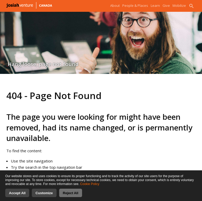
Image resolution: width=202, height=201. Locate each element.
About (115, 5)
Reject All (70, 196)
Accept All (17, 196)
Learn (155, 5)
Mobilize (179, 5)
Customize (44, 196)
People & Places (135, 5)
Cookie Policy (89, 187)
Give (166, 5)
